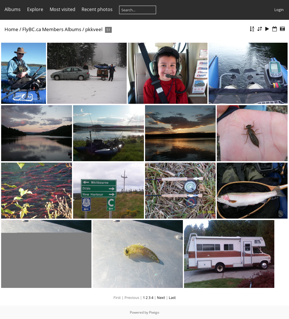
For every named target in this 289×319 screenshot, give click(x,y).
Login (279, 9)
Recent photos (97, 9)
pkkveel (93, 29)
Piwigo (154, 312)
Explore (35, 9)
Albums (13, 9)
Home (11, 29)
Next (161, 297)
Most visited (62, 9)
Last (172, 297)
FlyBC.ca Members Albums (51, 29)
